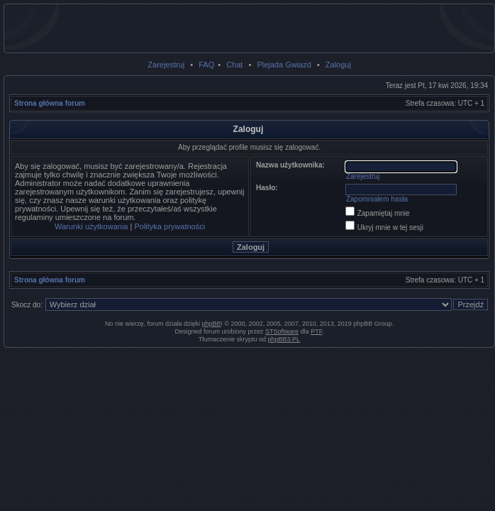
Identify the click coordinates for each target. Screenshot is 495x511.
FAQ (206, 64)
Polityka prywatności (169, 226)
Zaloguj (338, 64)
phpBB (211, 323)
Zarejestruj (166, 64)
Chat (234, 64)
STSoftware (282, 331)
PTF (316, 331)
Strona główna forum (49, 103)
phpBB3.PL (284, 339)
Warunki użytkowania (91, 226)
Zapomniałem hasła (377, 199)
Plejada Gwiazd (284, 64)
